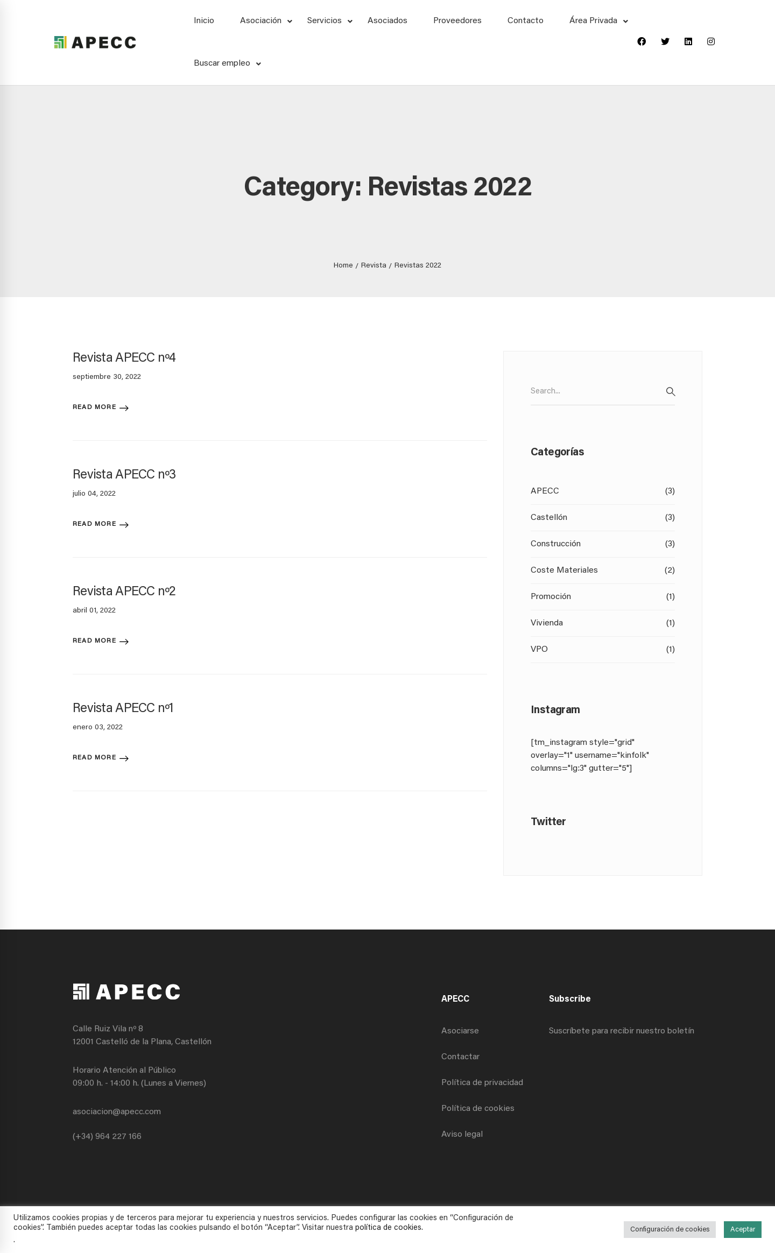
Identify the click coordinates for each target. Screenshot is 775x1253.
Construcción (603, 544)
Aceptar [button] (742, 1229)
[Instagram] (711, 42)
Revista (373, 266)
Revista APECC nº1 (123, 708)
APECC (603, 491)
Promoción (603, 596)
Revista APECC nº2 (124, 592)
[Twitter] (665, 42)
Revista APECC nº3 (124, 475)
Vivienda (603, 623)
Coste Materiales (603, 570)
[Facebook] (641, 42)
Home (343, 266)
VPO (603, 649)
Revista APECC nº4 (124, 358)
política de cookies (388, 1228)
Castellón (603, 517)
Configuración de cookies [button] (669, 1229)
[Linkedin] (688, 42)
